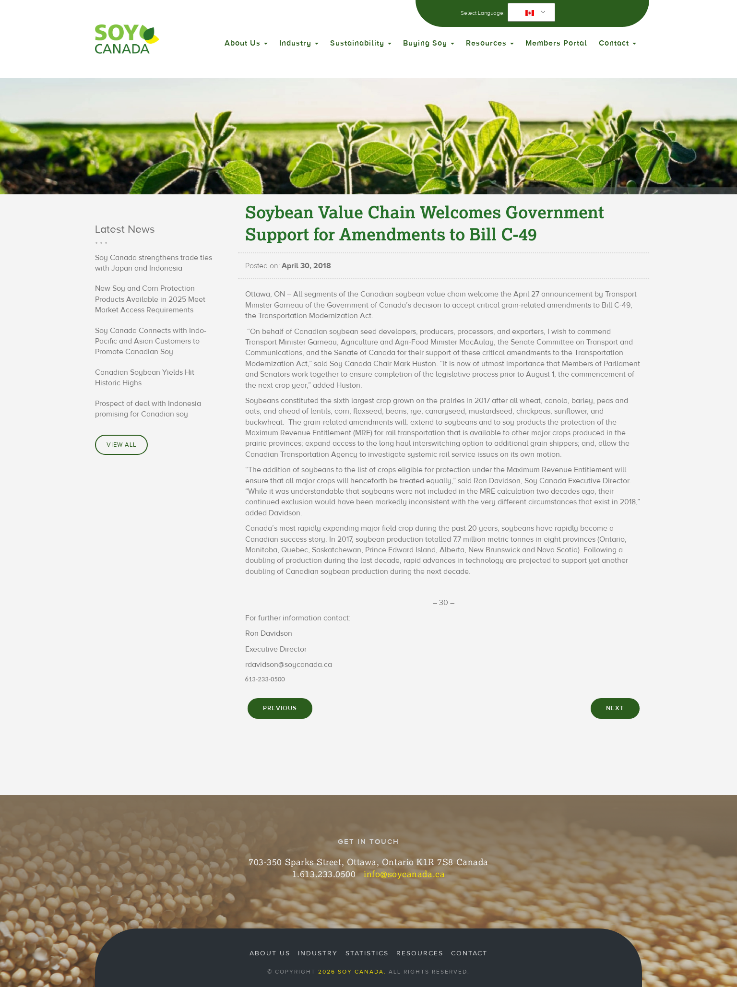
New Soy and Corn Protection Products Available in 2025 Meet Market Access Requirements (150, 299)
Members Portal (556, 43)
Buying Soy (428, 43)
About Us (246, 43)
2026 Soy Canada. (352, 971)
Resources (490, 43)
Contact (617, 43)
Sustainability (361, 43)
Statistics (367, 953)
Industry (299, 43)
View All (121, 445)
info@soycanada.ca (404, 873)
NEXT (615, 708)
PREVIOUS (280, 708)
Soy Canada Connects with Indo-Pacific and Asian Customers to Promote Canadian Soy (150, 341)
